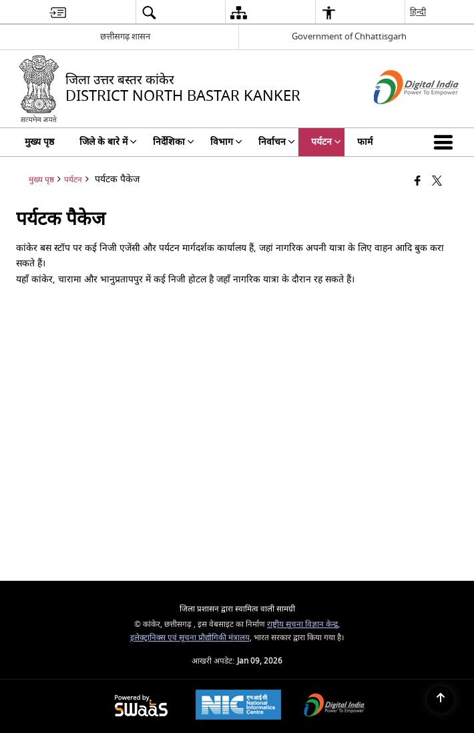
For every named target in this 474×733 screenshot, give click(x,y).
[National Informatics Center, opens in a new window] (238, 706)
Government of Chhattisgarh (349, 36)
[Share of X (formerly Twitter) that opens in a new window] (437, 182)
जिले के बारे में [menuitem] (108, 142)
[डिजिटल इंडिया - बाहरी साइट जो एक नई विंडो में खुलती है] (399, 116)
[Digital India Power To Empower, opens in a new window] (334, 706)
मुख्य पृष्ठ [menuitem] (39, 142)
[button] (446, 142)
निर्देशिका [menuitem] (173, 142)
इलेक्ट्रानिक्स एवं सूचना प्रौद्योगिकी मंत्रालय (190, 638)
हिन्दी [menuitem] (418, 11)
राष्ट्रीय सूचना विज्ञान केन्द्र (302, 624)
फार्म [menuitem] (365, 142)
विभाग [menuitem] (226, 142)
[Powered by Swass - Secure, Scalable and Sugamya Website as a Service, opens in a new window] (141, 706)
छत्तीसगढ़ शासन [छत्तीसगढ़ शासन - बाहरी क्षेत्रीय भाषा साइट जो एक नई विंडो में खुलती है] (125, 36)
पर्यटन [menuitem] (326, 142)
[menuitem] (57, 12)
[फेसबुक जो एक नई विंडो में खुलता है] (417, 182)
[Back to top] (440, 699)
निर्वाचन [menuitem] (276, 142)
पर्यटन (73, 180)
